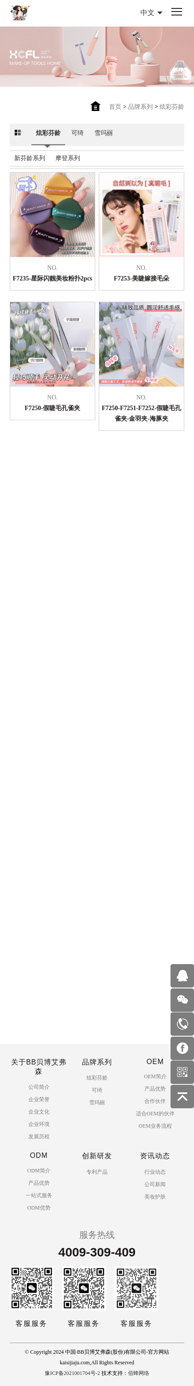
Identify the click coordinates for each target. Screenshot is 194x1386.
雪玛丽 (103, 131)
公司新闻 (155, 1184)
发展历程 (39, 1136)
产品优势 (155, 1089)
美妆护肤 (155, 1197)
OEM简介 (155, 1076)
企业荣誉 (39, 1099)
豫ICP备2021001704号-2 (72, 1373)
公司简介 (39, 1087)
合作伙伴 (155, 1101)
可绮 (77, 131)
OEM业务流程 (155, 1126)
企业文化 (39, 1112)
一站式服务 (39, 1195)
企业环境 (39, 1124)
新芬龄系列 (29, 156)
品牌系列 (140, 106)
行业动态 (155, 1172)
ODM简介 (38, 1171)
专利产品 (97, 1172)
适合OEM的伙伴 (155, 1113)
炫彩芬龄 (171, 106)
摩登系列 (67, 156)
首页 (115, 106)
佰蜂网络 (138, 1373)
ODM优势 (38, 1208)
